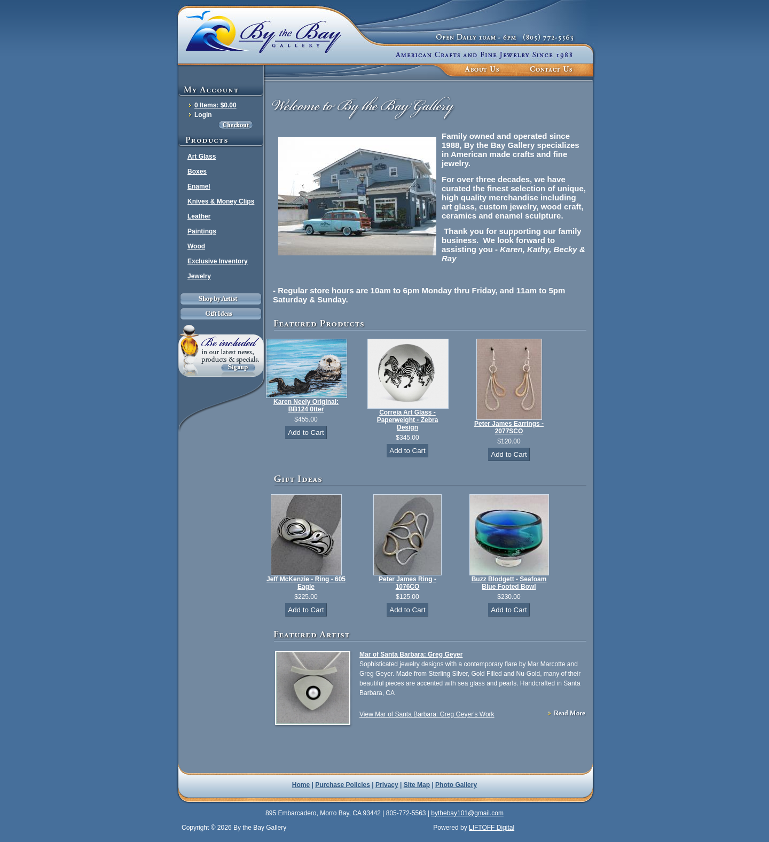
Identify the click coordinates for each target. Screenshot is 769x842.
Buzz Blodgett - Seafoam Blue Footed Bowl (509, 582)
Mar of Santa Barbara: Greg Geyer (410, 654)
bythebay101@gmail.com (467, 813)
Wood (196, 246)
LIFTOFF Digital (491, 827)
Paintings (201, 231)
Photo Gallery (456, 785)
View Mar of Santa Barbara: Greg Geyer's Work (427, 714)
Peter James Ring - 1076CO (407, 582)
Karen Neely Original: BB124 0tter (306, 405)
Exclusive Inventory (217, 261)
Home (301, 785)
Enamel (198, 186)
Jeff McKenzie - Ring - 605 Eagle (306, 582)
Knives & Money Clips (220, 201)
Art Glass (201, 156)
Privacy (386, 785)
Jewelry (199, 276)
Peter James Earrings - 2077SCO (509, 427)
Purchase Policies (342, 785)
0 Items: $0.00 (215, 105)
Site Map (417, 785)
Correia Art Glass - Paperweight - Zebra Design (407, 420)
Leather (198, 216)
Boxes (197, 171)
